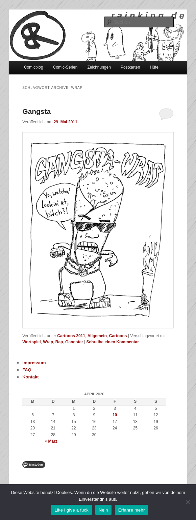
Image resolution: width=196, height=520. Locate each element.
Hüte (154, 67)
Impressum (34, 362)
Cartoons (118, 335)
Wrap (48, 342)
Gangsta (36, 111)
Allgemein (97, 335)
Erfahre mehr (131, 510)
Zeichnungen (99, 67)
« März (51, 441)
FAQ (26, 369)
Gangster (74, 342)
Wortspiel (31, 342)
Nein (103, 510)
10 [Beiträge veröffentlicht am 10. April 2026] (115, 415)
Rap (59, 342)
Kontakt (30, 376)
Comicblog (33, 67)
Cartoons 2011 (71, 335)
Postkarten (130, 67)
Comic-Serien (65, 67)
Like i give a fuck (71, 510)
